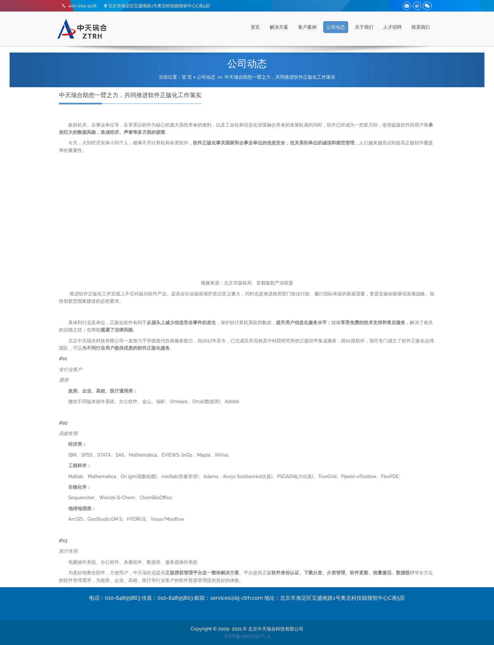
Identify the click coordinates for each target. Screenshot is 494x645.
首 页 (187, 77)
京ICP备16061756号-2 (247, 636)
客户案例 (307, 27)
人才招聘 (392, 27)
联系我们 (421, 27)
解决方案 (279, 27)
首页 (255, 27)
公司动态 (335, 27)
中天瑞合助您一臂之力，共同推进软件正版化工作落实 (280, 77)
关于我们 (364, 27)
